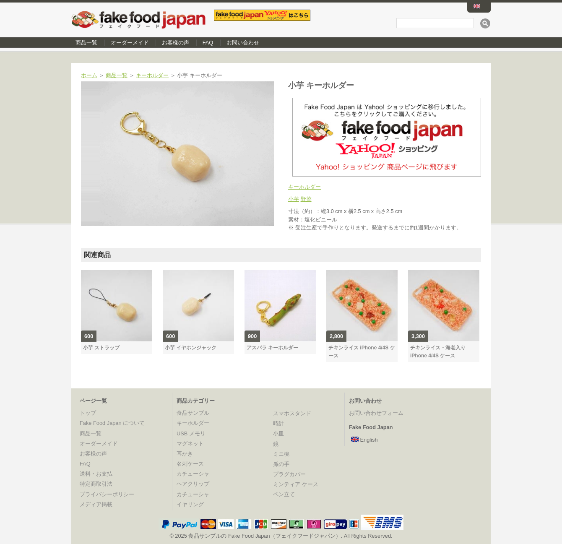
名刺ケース (190, 464)
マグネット (190, 443)
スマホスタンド (292, 413)
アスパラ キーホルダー (272, 348)
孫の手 (281, 464)
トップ (88, 413)
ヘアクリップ (193, 484)
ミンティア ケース (295, 484)
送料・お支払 (96, 474)
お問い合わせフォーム (376, 413)
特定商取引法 (96, 484)
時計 (278, 423)
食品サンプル (193, 413)
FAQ (208, 42)
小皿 (278, 433)
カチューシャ (193, 474)
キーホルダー (152, 75)
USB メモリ (191, 433)
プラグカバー (289, 474)
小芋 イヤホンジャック (190, 348)
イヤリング (190, 504)
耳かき (185, 453)
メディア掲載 (96, 504)
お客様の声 (175, 42)
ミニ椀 (281, 454)
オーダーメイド (130, 42)
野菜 (306, 199)
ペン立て (284, 494)
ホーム (89, 75)
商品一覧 (86, 42)
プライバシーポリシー (107, 494)
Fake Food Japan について (112, 423)
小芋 (293, 199)
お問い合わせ (242, 42)
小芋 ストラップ (101, 348)
